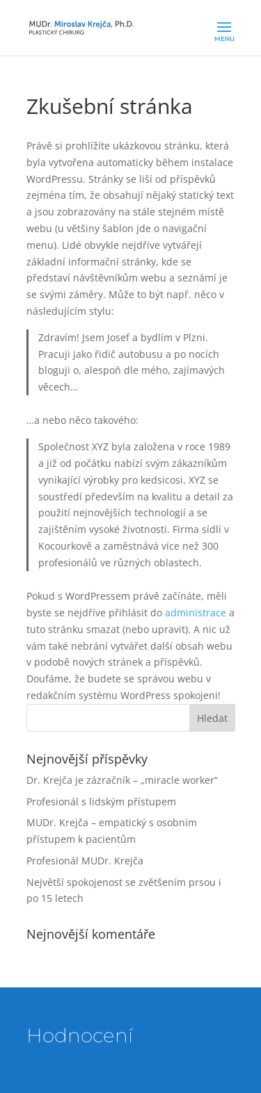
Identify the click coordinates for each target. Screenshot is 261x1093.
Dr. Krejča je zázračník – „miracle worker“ (122, 780)
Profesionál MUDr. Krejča (84, 860)
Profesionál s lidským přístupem (101, 801)
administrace (195, 612)
